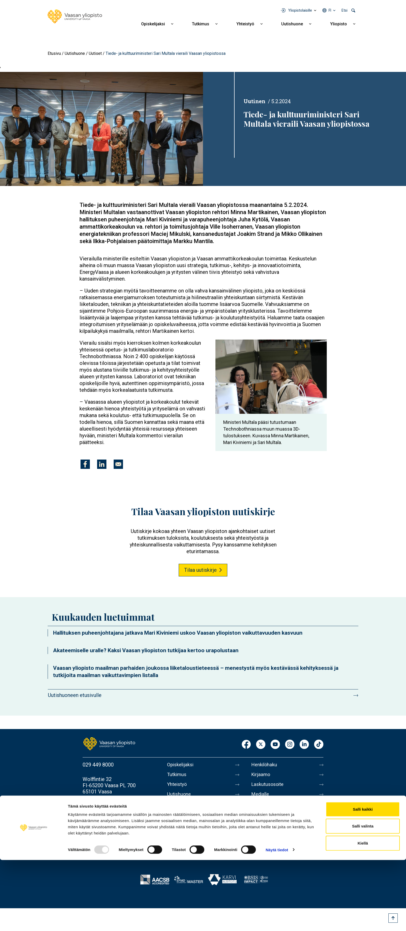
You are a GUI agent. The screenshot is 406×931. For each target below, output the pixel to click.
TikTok (318, 745)
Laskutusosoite (268, 786)
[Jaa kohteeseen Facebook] (85, 464)
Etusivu (54, 53)
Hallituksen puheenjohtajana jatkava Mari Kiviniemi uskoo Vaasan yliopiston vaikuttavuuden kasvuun (177, 633)
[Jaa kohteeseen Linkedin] (101, 464)
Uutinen (254, 101)
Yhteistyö (245, 23)
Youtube (275, 745)
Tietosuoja (263, 830)
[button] (101, 128)
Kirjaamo (261, 775)
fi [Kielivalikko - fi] (330, 10)
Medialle (261, 797)
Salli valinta (363, 897)
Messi (258, 808)
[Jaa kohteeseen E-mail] (118, 464)
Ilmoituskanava (268, 852)
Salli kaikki (363, 880)
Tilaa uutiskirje (200, 570)
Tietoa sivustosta (271, 819)
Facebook (246, 745)
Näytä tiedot (277, 921)
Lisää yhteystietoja (104, 806)
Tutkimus (200, 23)
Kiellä (363, 914)
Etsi (344, 10)
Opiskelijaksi (153, 23)
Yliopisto (338, 23)
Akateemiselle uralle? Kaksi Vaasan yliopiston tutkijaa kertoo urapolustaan (145, 650)
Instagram (289, 745)
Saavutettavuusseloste (277, 841)
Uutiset (95, 53)
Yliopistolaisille (300, 10)
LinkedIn (304, 745)
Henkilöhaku (265, 765)
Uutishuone (292, 23)
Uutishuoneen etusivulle (75, 695)
